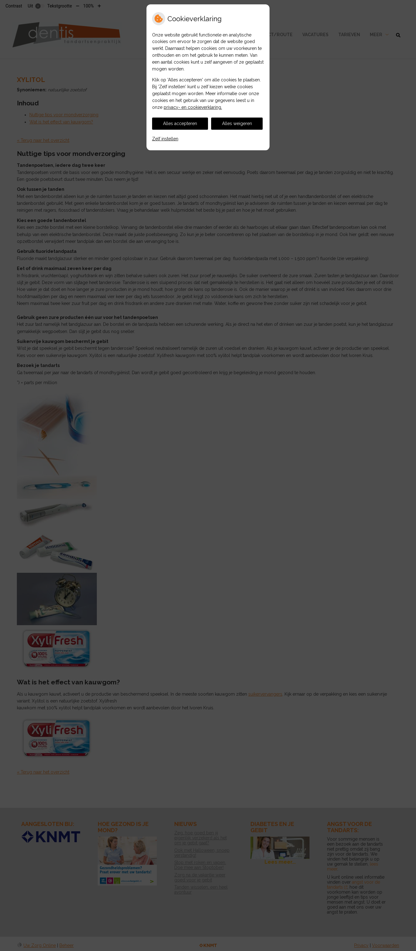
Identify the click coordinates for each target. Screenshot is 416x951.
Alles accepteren (180, 123)
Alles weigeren (237, 123)
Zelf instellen (165, 138)
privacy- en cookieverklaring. (193, 107)
